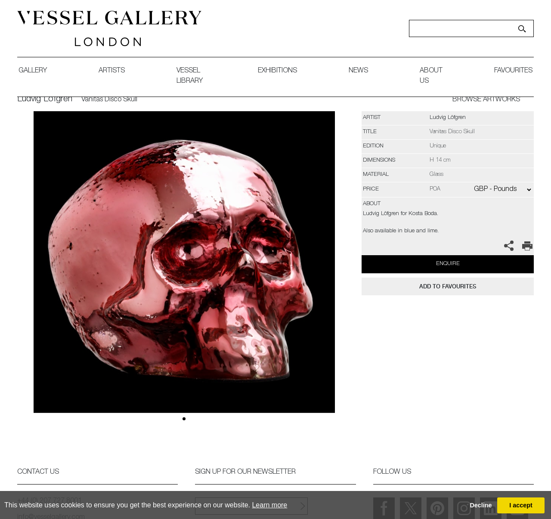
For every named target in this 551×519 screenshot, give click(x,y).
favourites (513, 71)
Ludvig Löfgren (44, 99)
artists (112, 71)
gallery (33, 71)
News (358, 71)
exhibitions (277, 71)
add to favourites (447, 286)
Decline (481, 505)
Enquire (448, 264)
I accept (520, 505)
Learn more (269, 505)
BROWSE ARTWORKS (486, 100)
